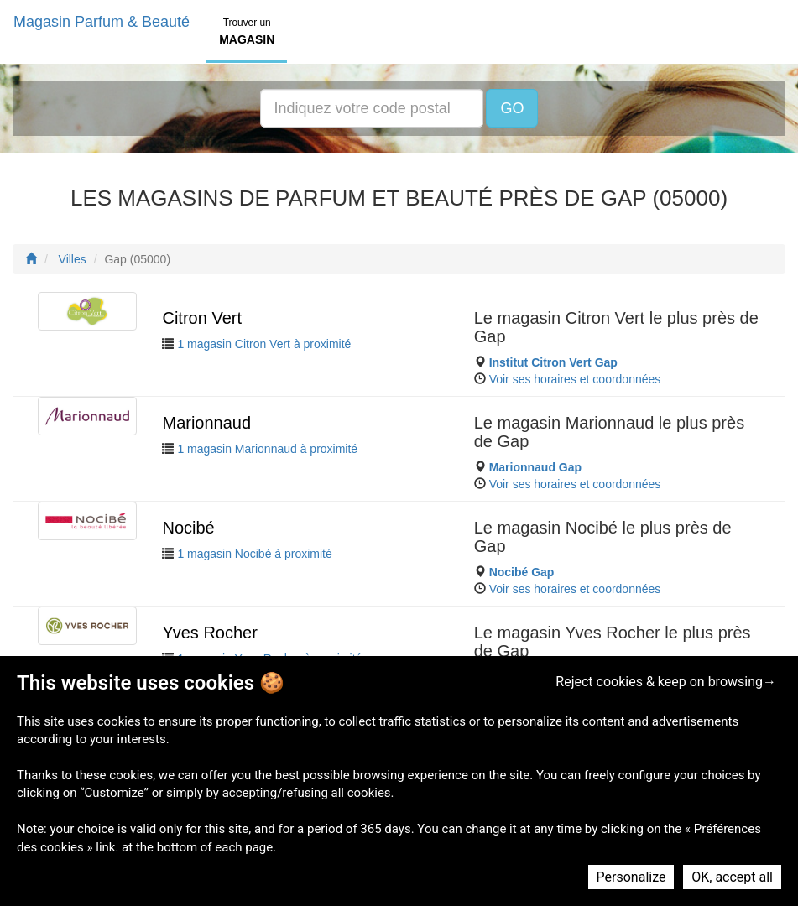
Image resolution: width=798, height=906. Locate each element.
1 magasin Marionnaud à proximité (267, 449)
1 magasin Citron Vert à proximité (264, 344)
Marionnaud (206, 423)
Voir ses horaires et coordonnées (575, 379)
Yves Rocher (209, 632)
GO (512, 108)
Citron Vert (201, 318)
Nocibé (188, 527)
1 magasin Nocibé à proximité (254, 553)
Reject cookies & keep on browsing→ (665, 682)
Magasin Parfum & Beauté (101, 21)
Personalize (631, 877)
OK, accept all (732, 877)
